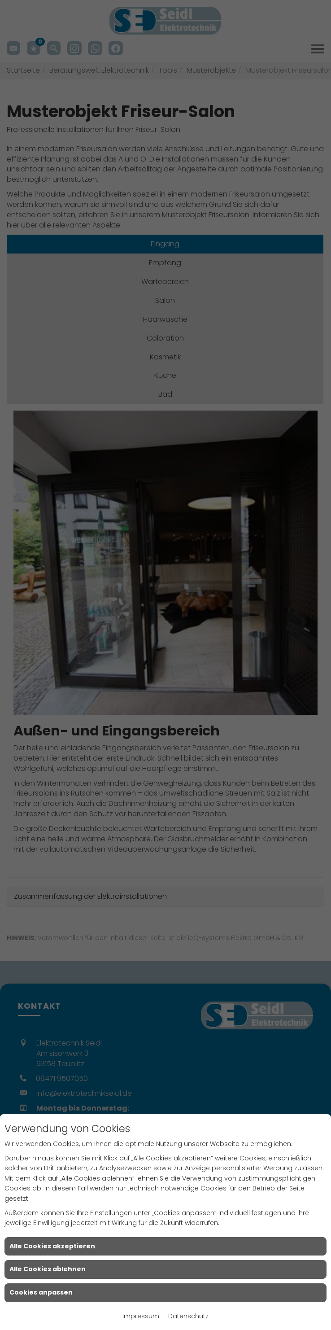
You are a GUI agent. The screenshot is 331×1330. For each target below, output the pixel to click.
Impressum (140, 1316)
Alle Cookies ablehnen (47, 1268)
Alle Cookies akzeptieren (52, 1246)
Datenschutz (188, 1316)
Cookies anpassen (41, 1292)
